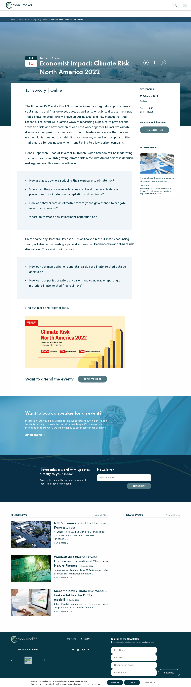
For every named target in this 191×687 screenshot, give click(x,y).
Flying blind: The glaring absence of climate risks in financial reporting (157, 181)
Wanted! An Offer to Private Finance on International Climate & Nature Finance (81, 558)
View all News (101, 514)
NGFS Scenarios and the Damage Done (80, 525)
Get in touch (33, 435)
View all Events (173, 514)
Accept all (115, 682)
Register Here (154, 129)
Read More (61, 543)
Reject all (132, 682)
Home (13, 19)
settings (97, 684)
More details (150, 682)
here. (65, 308)
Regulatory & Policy (40, 19)
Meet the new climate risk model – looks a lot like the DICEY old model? (80, 589)
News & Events (24, 19)
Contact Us (86, 631)
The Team (71, 631)
